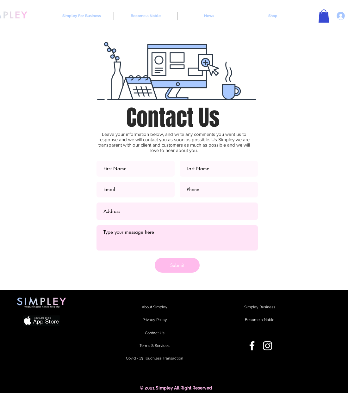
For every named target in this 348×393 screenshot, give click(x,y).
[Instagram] (267, 346)
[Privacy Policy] (154, 320)
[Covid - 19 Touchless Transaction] (154, 358)
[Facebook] (252, 346)
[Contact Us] (154, 333)
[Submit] (177, 265)
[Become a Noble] (259, 320)
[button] (323, 16)
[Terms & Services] (154, 346)
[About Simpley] (154, 307)
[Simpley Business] (259, 307)
